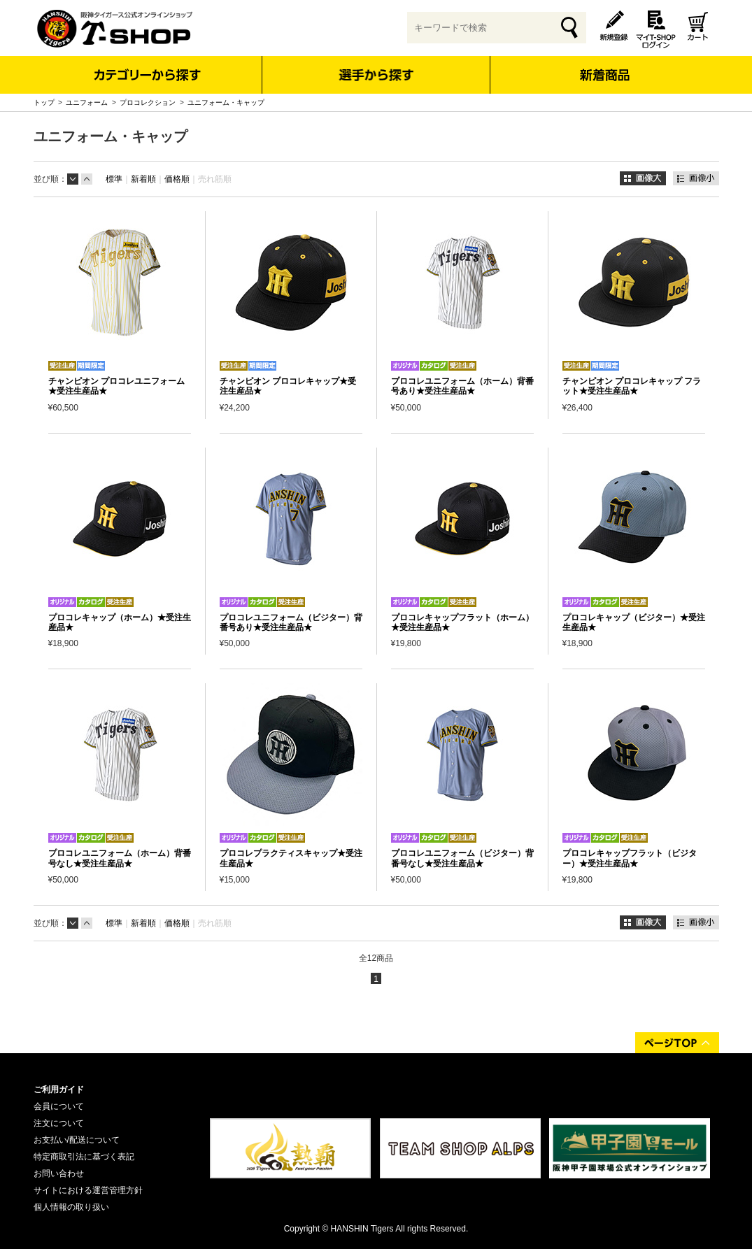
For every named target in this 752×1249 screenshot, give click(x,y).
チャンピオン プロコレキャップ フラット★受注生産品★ (632, 386)
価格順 (177, 179)
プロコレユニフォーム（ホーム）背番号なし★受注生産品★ (119, 858)
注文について (59, 1123)
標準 (114, 179)
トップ (44, 102)
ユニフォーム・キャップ (225, 102)
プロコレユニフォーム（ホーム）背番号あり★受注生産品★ (462, 386)
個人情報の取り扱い (71, 1207)
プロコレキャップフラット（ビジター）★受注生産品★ (629, 858)
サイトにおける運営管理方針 (88, 1190)
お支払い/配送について (77, 1140)
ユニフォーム (87, 102)
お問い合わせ (59, 1173)
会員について (59, 1106)
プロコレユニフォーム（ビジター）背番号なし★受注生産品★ (462, 858)
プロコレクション (148, 102)
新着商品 (604, 65)
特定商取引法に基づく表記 (84, 1157)
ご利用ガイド (59, 1089)
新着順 (143, 179)
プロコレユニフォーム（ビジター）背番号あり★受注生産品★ (291, 622)
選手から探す (376, 75)
